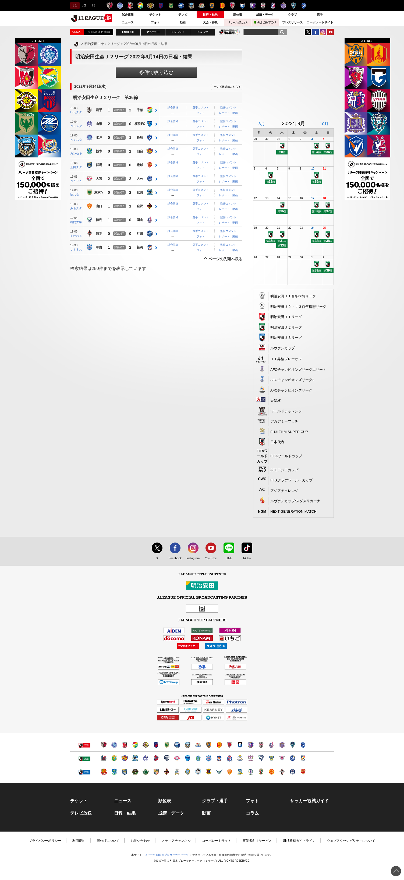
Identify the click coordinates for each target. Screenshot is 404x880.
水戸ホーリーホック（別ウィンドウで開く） (114, 744)
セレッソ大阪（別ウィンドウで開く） (250, 744)
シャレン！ (178, 32)
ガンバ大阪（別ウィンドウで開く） (240, 744)
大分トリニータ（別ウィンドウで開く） (292, 758)
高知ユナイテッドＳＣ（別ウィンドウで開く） (261, 771)
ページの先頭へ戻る (225, 259)
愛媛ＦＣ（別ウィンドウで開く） (250, 771)
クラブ (292, 14)
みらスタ (76, 208)
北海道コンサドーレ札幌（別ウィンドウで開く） (103, 758)
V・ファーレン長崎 (303, 5)
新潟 (140, 247)
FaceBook (315, 32)
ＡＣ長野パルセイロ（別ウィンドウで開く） (156, 771)
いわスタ (76, 112)
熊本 (99, 234)
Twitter (308, 32)
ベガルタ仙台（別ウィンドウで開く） (124, 758)
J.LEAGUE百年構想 (230, 32)
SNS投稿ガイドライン (299, 841)
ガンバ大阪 (242, 5)
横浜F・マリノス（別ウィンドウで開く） (198, 744)
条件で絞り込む (156, 72)
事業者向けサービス (257, 841)
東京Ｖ (99, 193)
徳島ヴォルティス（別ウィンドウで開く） (261, 758)
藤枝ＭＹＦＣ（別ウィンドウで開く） (250, 758)
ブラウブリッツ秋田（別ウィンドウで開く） (135, 758)
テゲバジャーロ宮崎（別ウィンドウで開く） (303, 758)
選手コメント (201, 107)
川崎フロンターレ (191, 5)
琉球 (140, 165)
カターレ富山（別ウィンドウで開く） (229, 758)
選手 (320, 14)
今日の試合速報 (99, 31)
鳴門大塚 (76, 222)
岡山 (140, 220)
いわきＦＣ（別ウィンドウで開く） (156, 758)
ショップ (202, 32)
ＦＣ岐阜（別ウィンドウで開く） (177, 771)
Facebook (174, 558)
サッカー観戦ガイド (309, 801)
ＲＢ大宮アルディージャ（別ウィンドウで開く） (177, 758)
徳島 (99, 220)
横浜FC (139, 124)
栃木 (99, 151)
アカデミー (153, 32)
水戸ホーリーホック (119, 5)
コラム (252, 813)
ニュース (128, 22)
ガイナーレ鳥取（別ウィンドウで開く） (219, 771)
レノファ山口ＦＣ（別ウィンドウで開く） (229, 771)
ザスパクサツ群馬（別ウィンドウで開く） (124, 771)
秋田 (140, 193)
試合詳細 (173, 107)
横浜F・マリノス (201, 5)
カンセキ (76, 153)
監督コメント (228, 107)
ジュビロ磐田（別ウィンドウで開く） (240, 758)
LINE (226, 558)
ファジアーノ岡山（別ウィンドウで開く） (271, 744)
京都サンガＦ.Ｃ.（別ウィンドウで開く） (229, 744)
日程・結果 (210, 14)
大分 (140, 179)
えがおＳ (76, 235)
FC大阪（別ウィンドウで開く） (198, 771)
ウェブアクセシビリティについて (351, 841)
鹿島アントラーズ (109, 5)
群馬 (99, 165)
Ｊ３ (93, 5)
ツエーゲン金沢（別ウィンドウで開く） (166, 771)
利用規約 (78, 841)
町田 (140, 234)
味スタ (74, 194)
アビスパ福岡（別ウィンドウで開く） (292, 744)
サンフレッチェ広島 (283, 5)
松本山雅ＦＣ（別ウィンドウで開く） (145, 771)
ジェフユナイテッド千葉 (140, 5)
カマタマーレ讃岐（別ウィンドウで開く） (240, 771)
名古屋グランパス (222, 5)
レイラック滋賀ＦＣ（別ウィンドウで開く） (187, 771)
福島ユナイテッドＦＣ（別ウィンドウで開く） (103, 771)
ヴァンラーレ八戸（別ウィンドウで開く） (114, 758)
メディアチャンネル (176, 841)
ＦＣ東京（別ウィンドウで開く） (156, 744)
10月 (324, 123)
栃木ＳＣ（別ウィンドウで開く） (114, 771)
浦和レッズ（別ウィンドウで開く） (124, 744)
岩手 (99, 110)
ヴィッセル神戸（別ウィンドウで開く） (261, 744)
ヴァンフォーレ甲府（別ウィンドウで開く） (208, 758)
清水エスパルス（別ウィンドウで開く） (208, 744)
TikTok (244, 558)
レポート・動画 (228, 112)
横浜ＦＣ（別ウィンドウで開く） (187, 758)
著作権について (108, 841)
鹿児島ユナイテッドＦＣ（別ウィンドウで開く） (292, 771)
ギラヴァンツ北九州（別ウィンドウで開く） (271, 771)
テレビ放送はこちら (226, 86)
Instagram (323, 32)
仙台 (140, 151)
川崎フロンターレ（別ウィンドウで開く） (187, 744)
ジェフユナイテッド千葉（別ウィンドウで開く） (135, 744)
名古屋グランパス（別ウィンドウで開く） (219, 744)
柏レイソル (150, 5)
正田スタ (76, 167)
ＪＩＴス (76, 249)
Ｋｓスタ (76, 139)
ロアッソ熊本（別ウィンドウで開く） (282, 771)
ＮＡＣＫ (76, 180)
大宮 (99, 179)
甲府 (99, 247)
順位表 (237, 14)
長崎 (140, 138)
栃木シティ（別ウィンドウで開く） (166, 758)
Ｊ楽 (237, 22)
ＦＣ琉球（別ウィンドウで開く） (303, 771)
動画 (183, 22)
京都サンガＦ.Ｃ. (232, 5)
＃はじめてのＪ (265, 22)
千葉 (140, 110)
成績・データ (265, 14)
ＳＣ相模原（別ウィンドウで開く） (135, 771)
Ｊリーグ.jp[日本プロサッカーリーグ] (167, 854)
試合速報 (128, 14)
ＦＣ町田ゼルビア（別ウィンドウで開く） (177, 744)
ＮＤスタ (76, 126)
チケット (155, 14)
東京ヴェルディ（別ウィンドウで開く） (166, 744)
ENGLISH (128, 32)
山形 (99, 124)
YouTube (330, 32)
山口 (99, 206)
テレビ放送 (81, 813)
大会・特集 (210, 22)
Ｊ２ (83, 5)
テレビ (182, 14)
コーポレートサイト (320, 22)
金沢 (140, 206)
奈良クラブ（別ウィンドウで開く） (208, 771)
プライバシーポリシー (45, 841)
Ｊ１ (74, 5)
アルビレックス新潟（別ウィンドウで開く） (219, 758)
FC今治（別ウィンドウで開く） (271, 758)
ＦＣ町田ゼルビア (181, 5)
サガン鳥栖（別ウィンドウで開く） (282, 758)
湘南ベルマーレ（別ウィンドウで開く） (198, 758)
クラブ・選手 (215, 801)
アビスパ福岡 (293, 5)
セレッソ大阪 (252, 5)
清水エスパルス (211, 5)
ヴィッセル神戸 (263, 5)
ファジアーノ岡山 (273, 5)
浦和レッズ (130, 5)
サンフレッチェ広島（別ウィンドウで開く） (282, 744)
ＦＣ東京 (160, 5)
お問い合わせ (140, 841)
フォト (155, 22)
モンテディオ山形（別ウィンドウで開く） (145, 758)
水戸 (99, 138)
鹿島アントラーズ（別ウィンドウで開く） (103, 744)
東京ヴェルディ (171, 5)
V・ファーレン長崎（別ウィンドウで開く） (303, 744)
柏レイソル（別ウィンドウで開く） (145, 744)
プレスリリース (292, 22)
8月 (261, 123)
